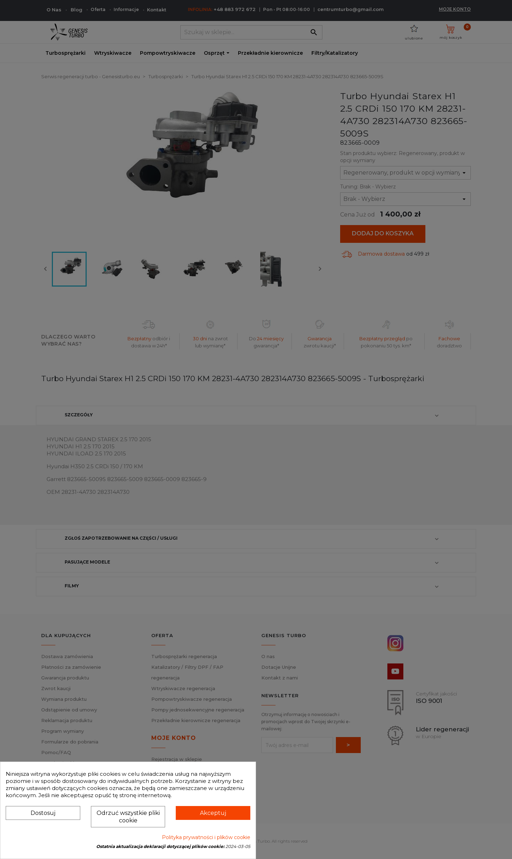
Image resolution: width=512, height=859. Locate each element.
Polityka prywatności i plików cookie (206, 837)
